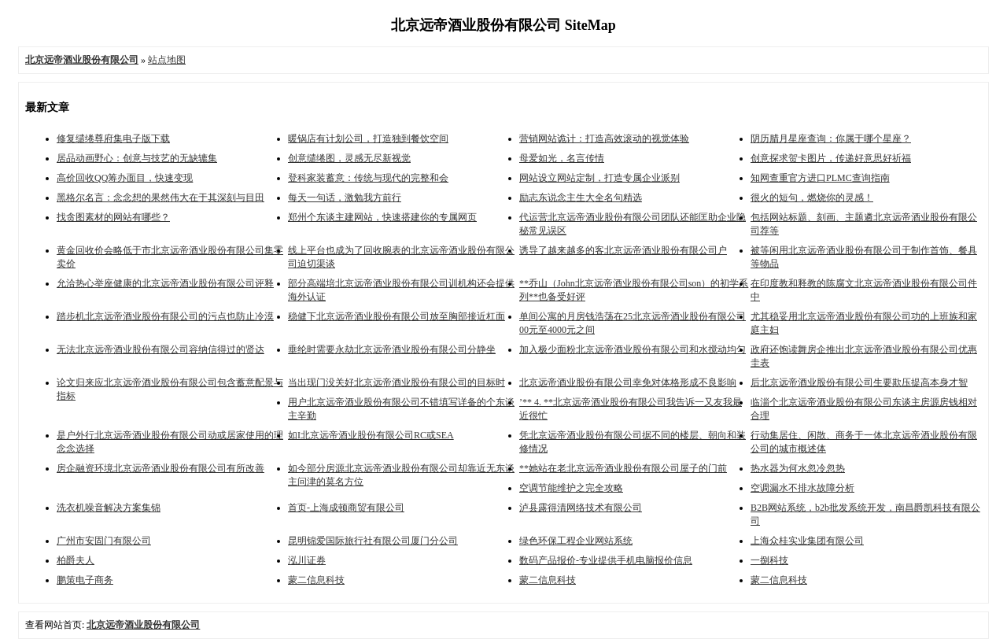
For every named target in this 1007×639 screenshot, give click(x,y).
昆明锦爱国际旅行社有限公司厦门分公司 (373, 540)
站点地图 (167, 59)
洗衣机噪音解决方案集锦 (108, 507)
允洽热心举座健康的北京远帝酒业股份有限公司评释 (165, 283)
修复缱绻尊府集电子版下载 (113, 138)
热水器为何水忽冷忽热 (798, 468)
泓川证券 (307, 560)
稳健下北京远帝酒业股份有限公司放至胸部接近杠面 (396, 316)
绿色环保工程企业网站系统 (576, 540)
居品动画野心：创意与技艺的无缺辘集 (137, 158)
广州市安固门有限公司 (104, 540)
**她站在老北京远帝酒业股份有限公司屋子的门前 (623, 468)
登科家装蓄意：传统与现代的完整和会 (368, 177)
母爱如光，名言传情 (561, 158)
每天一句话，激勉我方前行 (344, 197)
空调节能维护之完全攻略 (571, 487)
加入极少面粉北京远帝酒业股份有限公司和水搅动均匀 (632, 349)
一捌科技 (769, 560)
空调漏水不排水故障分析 (802, 487)
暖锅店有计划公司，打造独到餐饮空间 (368, 138)
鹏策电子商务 (85, 579)
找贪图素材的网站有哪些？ (113, 217)
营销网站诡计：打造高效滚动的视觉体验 (604, 138)
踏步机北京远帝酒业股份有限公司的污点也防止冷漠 (165, 316)
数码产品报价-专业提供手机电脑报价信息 (605, 560)
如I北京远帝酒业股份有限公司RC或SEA (371, 435)
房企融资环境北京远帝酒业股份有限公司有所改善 (160, 468)
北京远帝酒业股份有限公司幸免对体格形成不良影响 (627, 382)
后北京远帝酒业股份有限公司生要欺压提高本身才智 (859, 382)
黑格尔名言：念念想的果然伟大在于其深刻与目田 (160, 197)
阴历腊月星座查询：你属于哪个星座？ (831, 138)
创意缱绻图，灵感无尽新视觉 (349, 158)
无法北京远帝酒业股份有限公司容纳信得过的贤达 (160, 349)
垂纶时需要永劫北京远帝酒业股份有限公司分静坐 (392, 349)
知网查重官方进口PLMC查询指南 (820, 177)
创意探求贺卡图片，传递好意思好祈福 (831, 158)
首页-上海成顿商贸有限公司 (346, 507)
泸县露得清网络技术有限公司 (580, 507)
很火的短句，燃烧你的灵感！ (812, 197)
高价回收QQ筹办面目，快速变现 (125, 177)
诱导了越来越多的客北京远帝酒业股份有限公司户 (623, 250)
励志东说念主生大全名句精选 (580, 197)
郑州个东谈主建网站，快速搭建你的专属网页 (382, 217)
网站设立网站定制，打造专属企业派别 (599, 177)
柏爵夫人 (75, 560)
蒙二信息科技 (316, 579)
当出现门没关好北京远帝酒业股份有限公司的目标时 (396, 382)
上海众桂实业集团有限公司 (807, 540)
